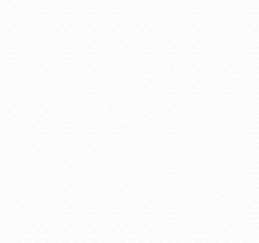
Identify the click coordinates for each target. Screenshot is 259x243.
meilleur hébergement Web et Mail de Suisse (127, 235)
